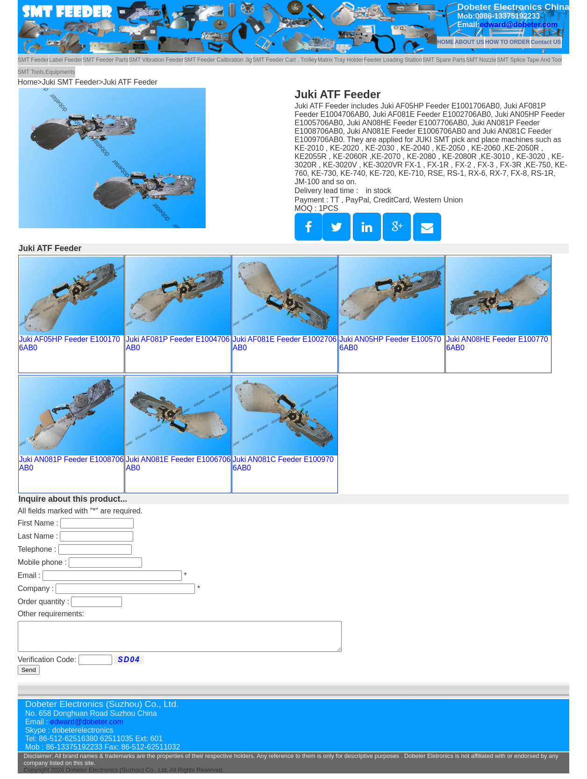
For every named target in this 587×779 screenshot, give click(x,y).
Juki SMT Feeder (70, 82)
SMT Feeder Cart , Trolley (284, 60)
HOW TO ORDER (507, 42)
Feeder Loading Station (393, 60)
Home (28, 82)
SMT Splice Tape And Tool (529, 60)
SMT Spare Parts (443, 60)
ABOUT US (469, 42)
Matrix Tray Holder (340, 60)
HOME (445, 42)
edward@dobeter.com (519, 25)
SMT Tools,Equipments (46, 72)
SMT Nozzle (481, 60)
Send (28, 675)
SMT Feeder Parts (106, 60)
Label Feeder (65, 60)
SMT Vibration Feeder (156, 60)
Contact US (546, 42)
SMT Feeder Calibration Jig (218, 60)
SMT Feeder (33, 60)
